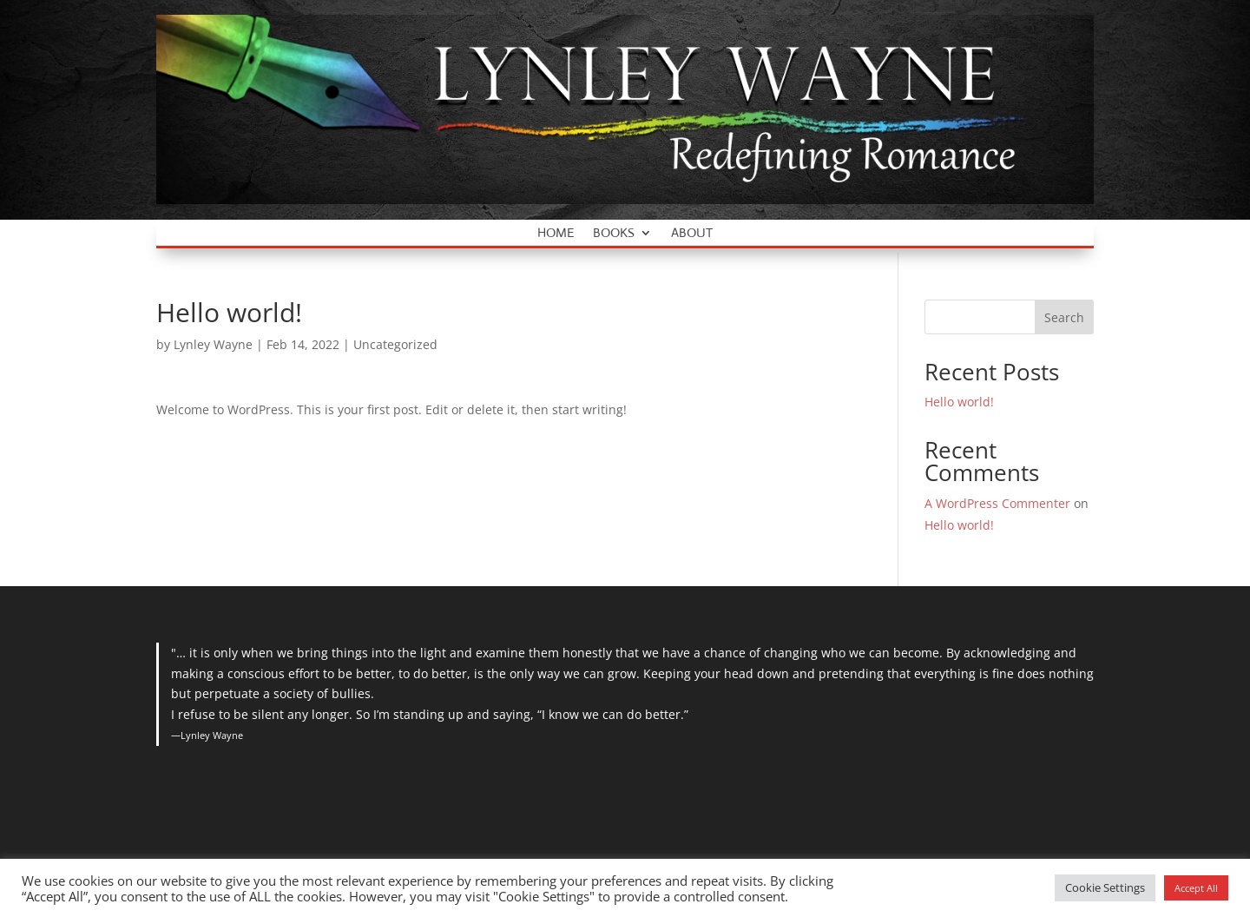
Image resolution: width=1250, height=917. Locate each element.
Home (555, 234)
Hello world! (959, 401)
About (692, 234)
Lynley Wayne (213, 344)
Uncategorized (395, 344)
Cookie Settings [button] (1105, 887)
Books (614, 234)
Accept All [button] (1196, 887)
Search (1064, 317)
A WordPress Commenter (997, 503)
